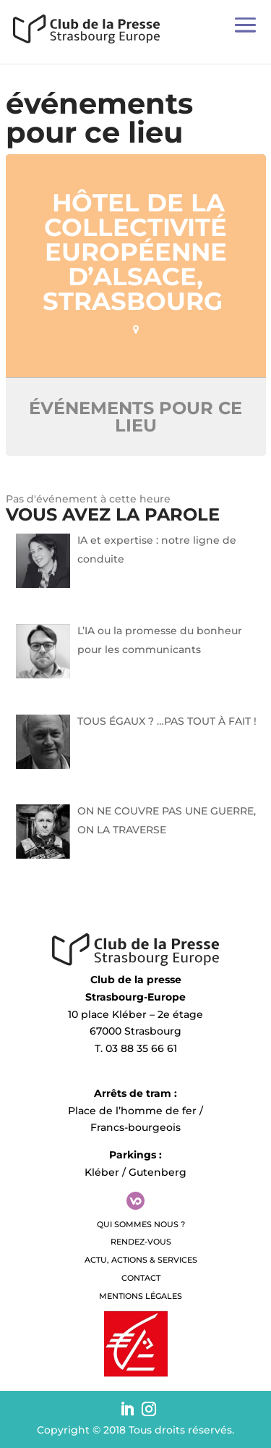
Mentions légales (140, 1296)
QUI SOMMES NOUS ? (141, 1224)
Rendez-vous (141, 1242)
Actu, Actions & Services (141, 1260)
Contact (140, 1278)
